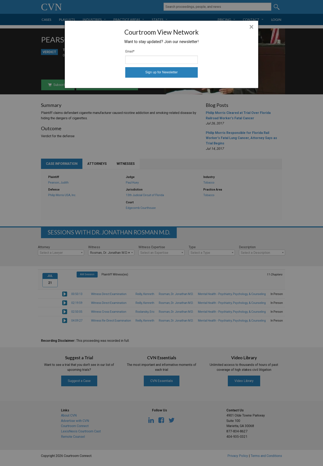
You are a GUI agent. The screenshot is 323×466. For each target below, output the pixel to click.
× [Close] (251, 27)
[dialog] (162, 54)
